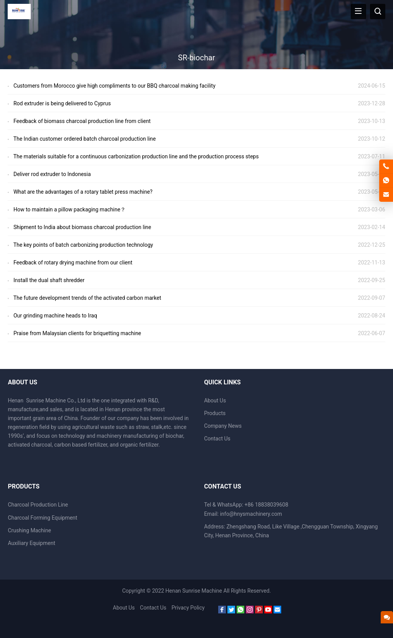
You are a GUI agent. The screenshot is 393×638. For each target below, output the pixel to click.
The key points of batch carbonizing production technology (83, 245)
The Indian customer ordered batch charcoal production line (84, 139)
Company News (223, 426)
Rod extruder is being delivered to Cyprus (62, 103)
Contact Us (217, 438)
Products (215, 413)
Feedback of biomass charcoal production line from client (82, 121)
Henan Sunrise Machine (194, 591)
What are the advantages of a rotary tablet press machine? (83, 192)
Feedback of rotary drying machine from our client (73, 262)
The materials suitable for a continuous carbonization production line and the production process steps (136, 156)
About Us (215, 400)
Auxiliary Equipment (31, 543)
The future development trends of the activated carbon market (87, 298)
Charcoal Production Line (38, 505)
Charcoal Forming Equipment (42, 518)
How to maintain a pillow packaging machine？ (69, 209)
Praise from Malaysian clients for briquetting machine (77, 333)
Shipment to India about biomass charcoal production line (82, 227)
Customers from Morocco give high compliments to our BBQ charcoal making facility (114, 86)
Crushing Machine (29, 530)
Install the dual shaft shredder (49, 280)
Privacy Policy (188, 608)
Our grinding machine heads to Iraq (55, 315)
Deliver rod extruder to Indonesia (52, 174)
